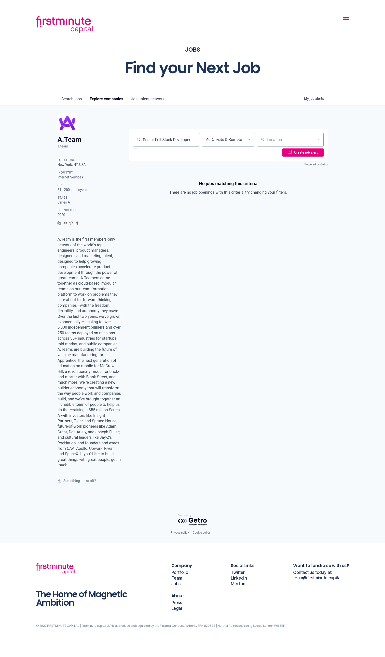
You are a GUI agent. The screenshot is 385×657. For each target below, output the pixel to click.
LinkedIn (239, 578)
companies (106, 99)
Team (176, 578)
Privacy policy (180, 532)
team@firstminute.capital (317, 578)
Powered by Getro (316, 164)
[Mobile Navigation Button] (346, 19)
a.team (62, 146)
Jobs (176, 584)
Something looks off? (76, 481)
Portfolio (179, 572)
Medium (238, 584)
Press (176, 602)
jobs (71, 99)
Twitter (238, 572)
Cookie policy (201, 532)
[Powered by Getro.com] (192, 520)
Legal (176, 608)
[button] (149, 152)
